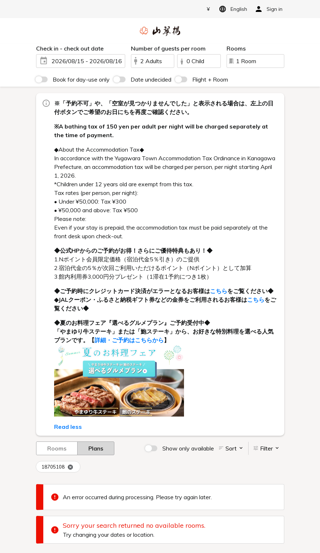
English (231, 9)
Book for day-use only (81, 79)
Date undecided (151, 79)
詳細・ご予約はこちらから (129, 340)
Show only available (188, 448)
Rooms (56, 448)
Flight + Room (210, 79)
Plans (95, 448)
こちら (218, 291)
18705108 (57, 467)
